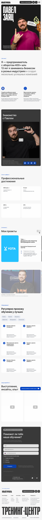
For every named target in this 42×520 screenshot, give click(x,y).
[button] (26, 2)
